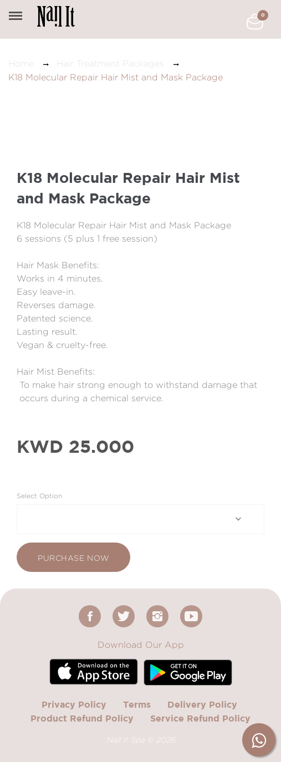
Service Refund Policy (200, 718)
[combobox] (140, 519)
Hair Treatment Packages (110, 63)
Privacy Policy (74, 704)
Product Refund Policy (82, 718)
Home (21, 63)
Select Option (39, 495)
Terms (137, 704)
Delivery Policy (202, 704)
